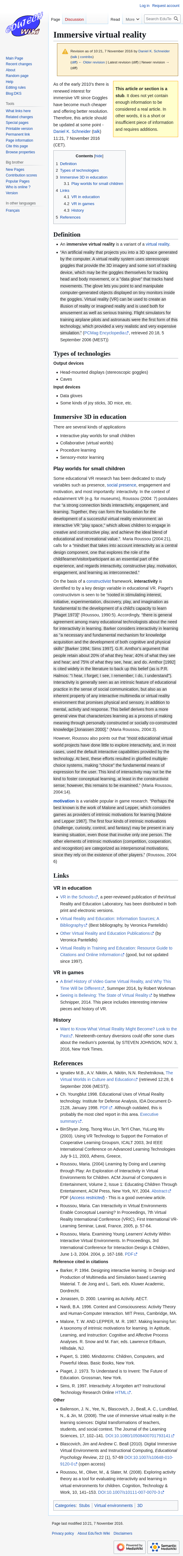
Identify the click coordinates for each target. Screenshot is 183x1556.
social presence (121, 485)
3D (140, 1505)
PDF (104, 1107)
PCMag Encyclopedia (104, 332)
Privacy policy (63, 1533)
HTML (121, 1392)
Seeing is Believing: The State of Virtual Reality (104, 995)
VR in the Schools (76, 897)
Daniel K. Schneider (72, 131)
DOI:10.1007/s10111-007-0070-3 (129, 1492)
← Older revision (91, 62)
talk (74, 57)
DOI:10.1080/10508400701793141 (138, 1435)
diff (74, 62)
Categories (65, 1505)
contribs (86, 57)
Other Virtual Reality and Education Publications (105, 933)
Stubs (84, 1505)
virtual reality (157, 244)
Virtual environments (113, 1505)
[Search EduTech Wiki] (162, 30)
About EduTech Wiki (93, 1533)
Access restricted (87, 1197)
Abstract (159, 1191)
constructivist (99, 581)
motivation (64, 801)
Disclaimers (123, 1533)
